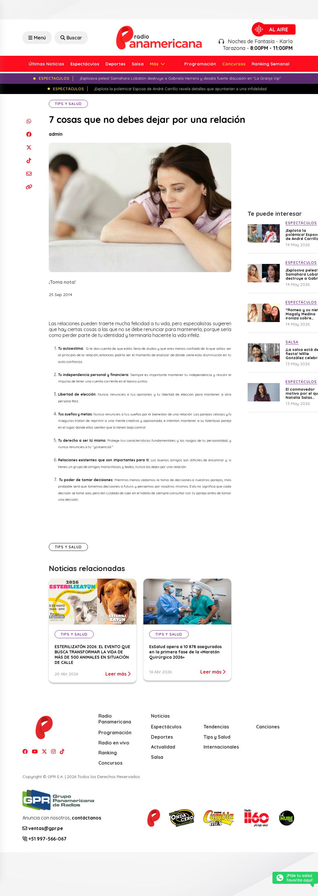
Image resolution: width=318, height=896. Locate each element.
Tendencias (216, 727)
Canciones (267, 727)
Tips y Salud (68, 104)
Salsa (138, 64)
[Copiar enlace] (29, 186)
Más (155, 64)
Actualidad (163, 747)
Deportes (115, 64)
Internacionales (221, 747)
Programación (200, 64)
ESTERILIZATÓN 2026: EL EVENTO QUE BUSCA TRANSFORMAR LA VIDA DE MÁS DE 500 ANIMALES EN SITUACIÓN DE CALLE (92, 654)
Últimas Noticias (46, 64)
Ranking (107, 753)
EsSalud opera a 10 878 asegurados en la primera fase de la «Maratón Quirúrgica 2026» (185, 652)
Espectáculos (84, 64)
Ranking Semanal (270, 64)
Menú (37, 38)
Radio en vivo (113, 743)
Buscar (71, 38)
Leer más (118, 674)
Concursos (234, 64)
